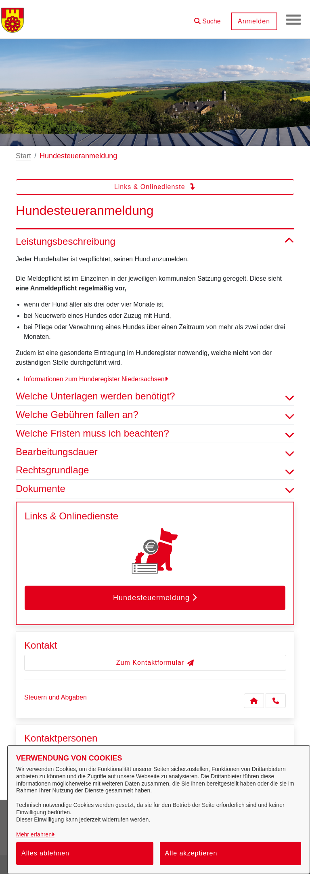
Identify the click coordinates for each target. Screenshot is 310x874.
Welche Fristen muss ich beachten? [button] (155, 433)
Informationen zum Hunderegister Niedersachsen (94, 379)
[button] (206, 18)
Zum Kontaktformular (155, 662)
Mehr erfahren (34, 834)
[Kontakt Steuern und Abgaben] (254, 700)
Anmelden (253, 21)
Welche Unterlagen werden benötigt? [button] (155, 396)
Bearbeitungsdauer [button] (155, 452)
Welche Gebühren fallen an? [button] (155, 415)
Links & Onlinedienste (155, 186)
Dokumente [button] (155, 489)
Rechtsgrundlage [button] (155, 470)
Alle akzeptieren (191, 853)
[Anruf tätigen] (276, 700)
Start (23, 156)
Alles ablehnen (45, 853)
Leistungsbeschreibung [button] (155, 242)
